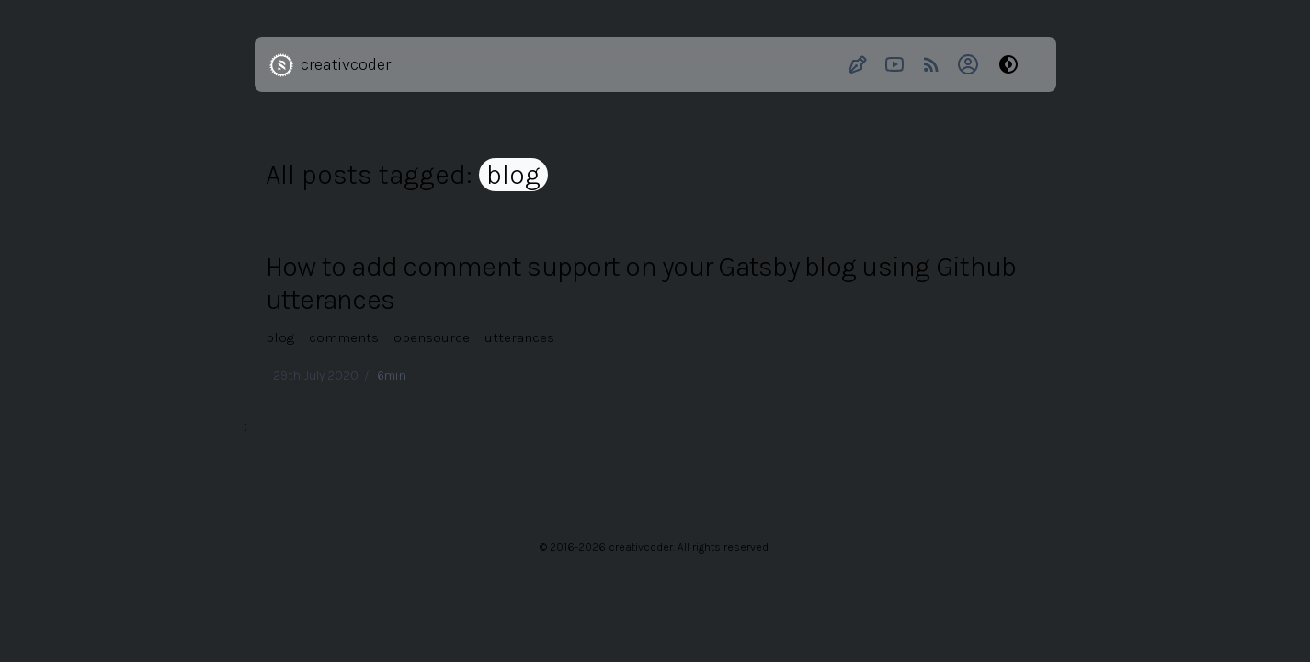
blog (280, 337)
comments (344, 337)
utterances (519, 337)
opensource (431, 337)
